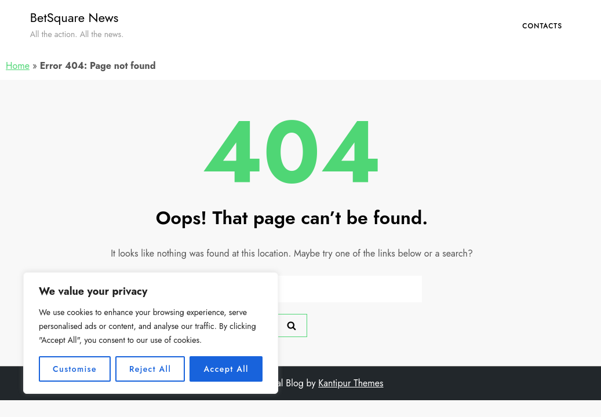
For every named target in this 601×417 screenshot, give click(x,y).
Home (18, 65)
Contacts (542, 26)
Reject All (150, 369)
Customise (75, 369)
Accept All (226, 369)
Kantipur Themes (350, 383)
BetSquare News (74, 17)
